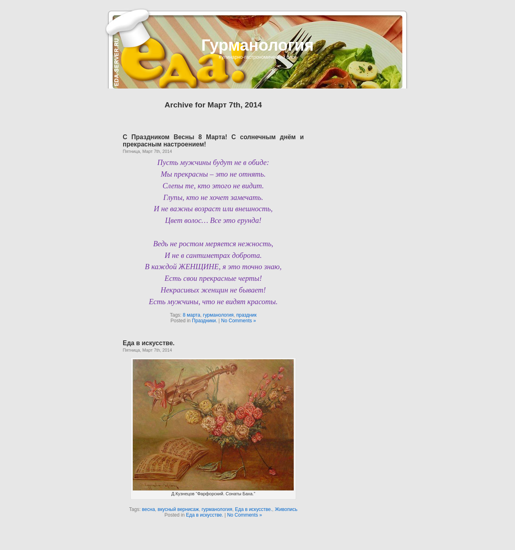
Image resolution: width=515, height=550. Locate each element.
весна (148, 509)
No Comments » (238, 320)
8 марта (191, 315)
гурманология (218, 315)
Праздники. (204, 320)
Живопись (286, 509)
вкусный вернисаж (178, 509)
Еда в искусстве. (149, 343)
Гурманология (257, 45)
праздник (246, 315)
